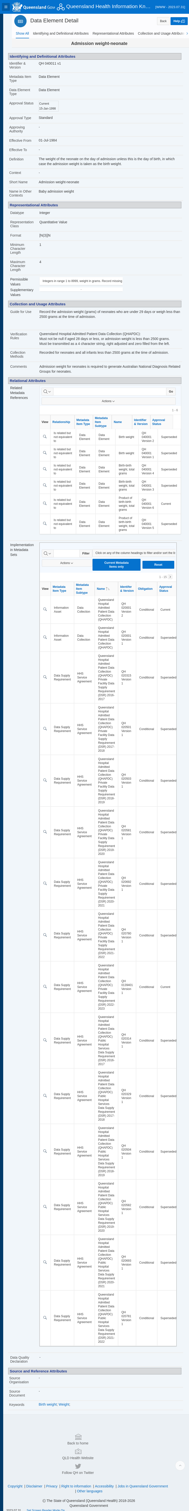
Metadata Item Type (30, 79)
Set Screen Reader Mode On (55, 1504)
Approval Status (25, 105)
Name (126, 422)
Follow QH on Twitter (145, 1462)
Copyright (46, 1480)
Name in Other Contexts (30, 193)
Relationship (69, 422)
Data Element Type (29, 92)
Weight (71, 1428)
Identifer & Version (135, 612)
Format (25, 235)
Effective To (27, 150)
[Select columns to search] (55, 391)
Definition (26, 159)
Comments (28, 366)
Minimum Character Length (27, 248)
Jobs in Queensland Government (79, 1485)
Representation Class (31, 224)
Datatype (26, 213)
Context (25, 173)
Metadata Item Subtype (109, 422)
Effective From (30, 140)
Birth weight (55, 1428)
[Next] (170, 600)
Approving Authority (26, 129)
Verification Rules (28, 336)
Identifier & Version (27, 65)
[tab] (22, 33)
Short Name (28, 182)
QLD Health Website (93, 1462)
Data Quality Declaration (29, 1383)
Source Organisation (28, 1404)
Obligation (153, 612)
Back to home (41, 1462)
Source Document (26, 1417)
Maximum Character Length (27, 266)
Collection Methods (27, 354)
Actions (112, 401)
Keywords (26, 1428)
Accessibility (135, 1480)
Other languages (120, 1485)
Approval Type (30, 118)
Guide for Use (30, 312)
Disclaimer (66, 1480)
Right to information (107, 1480)
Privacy (83, 1480)
